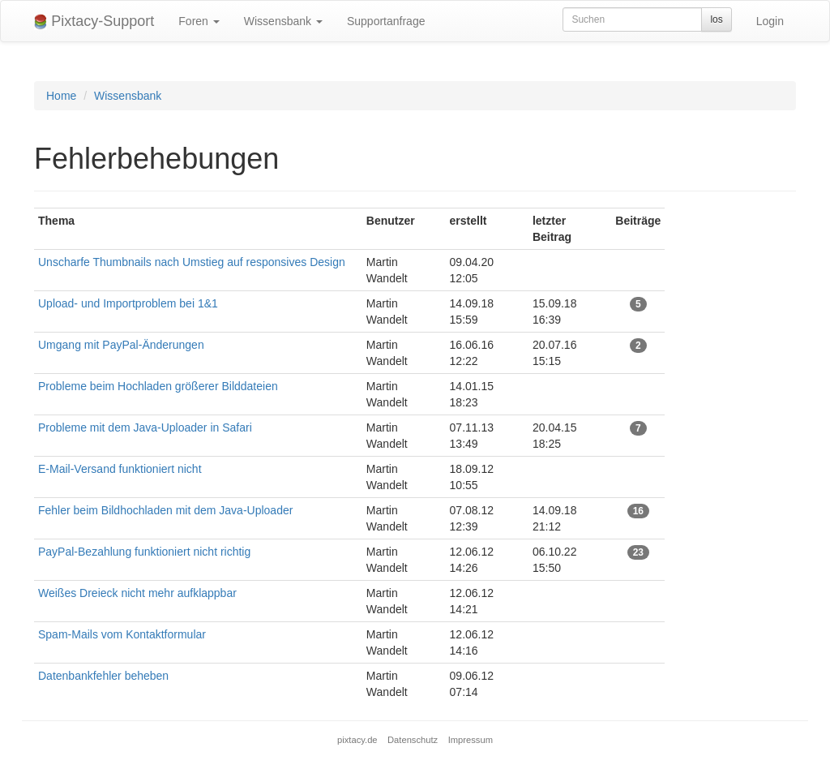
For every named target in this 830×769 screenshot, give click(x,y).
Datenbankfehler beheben (103, 675)
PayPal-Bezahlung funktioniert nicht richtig (144, 551)
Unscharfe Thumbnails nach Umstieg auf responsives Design (191, 262)
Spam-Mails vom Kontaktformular (122, 634)
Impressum (470, 740)
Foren (198, 21)
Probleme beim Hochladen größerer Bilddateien (158, 386)
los (716, 19)
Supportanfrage (386, 21)
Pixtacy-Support (94, 21)
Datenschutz (412, 740)
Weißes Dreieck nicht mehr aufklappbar (137, 592)
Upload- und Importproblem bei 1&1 (128, 303)
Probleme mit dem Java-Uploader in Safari (145, 427)
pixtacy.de (357, 740)
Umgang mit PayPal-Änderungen (121, 344)
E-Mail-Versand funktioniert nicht (120, 468)
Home (61, 95)
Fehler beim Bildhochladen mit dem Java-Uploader (165, 510)
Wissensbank (283, 21)
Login (770, 21)
